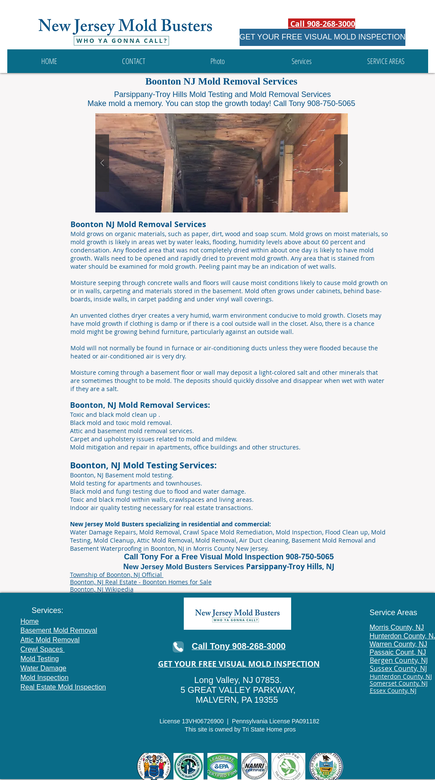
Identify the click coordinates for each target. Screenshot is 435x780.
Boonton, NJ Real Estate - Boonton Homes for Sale (141, 582)
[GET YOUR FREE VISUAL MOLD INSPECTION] (323, 37)
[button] (302, 61)
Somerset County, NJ (399, 683)
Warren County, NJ (398, 644)
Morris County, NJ (397, 627)
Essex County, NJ (393, 690)
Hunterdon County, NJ (401, 676)
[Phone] (178, 647)
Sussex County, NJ (398, 668)
